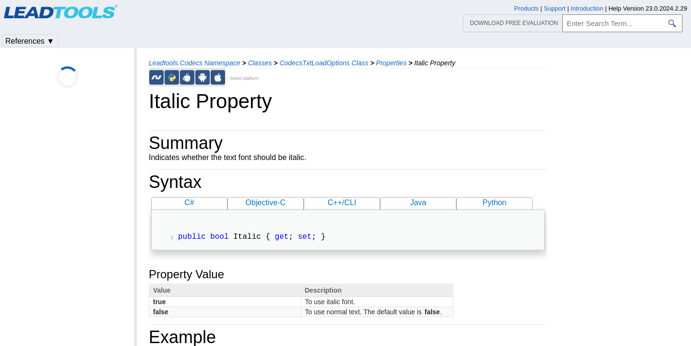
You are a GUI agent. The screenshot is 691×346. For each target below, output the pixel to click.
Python (495, 202)
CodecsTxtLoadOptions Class (323, 63)
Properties (391, 63)
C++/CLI (342, 202)
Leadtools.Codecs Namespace (194, 63)
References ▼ (29, 41)
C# (189, 202)
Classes (260, 63)
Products (526, 8)
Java (418, 202)
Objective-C (266, 202)
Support (555, 8)
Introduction (587, 8)
